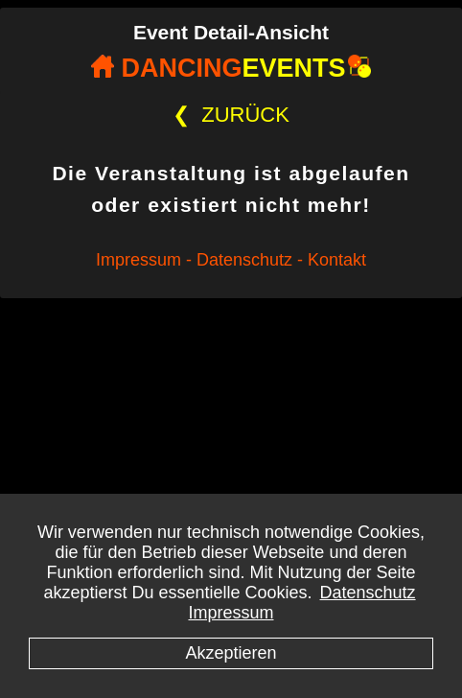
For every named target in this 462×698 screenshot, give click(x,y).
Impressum (230, 612)
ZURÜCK (231, 115)
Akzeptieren (230, 653)
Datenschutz (368, 592)
